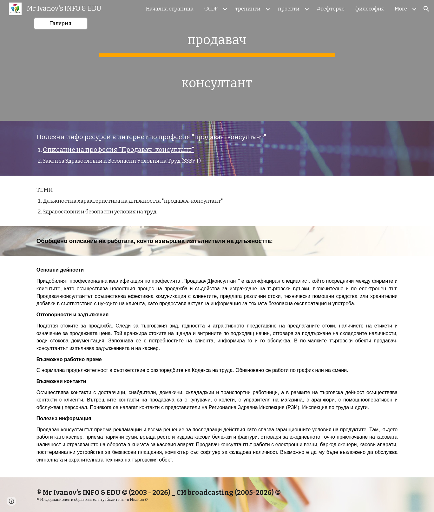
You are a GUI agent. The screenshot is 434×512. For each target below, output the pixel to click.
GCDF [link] (211, 9)
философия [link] (369, 9)
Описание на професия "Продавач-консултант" (118, 149)
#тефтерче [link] (331, 9)
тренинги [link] (247, 9)
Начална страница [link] (170, 9)
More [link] (401, 9)
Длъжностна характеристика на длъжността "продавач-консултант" (133, 201)
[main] (217, 60)
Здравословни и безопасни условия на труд (99, 211)
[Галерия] (60, 24)
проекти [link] (288, 9)
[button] (426, 9)
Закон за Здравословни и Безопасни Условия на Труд (112, 161)
